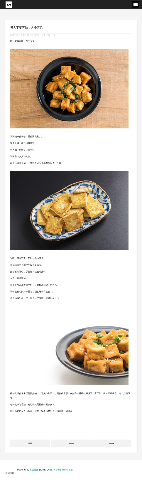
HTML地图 (67, 469)
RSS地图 (57, 469)
